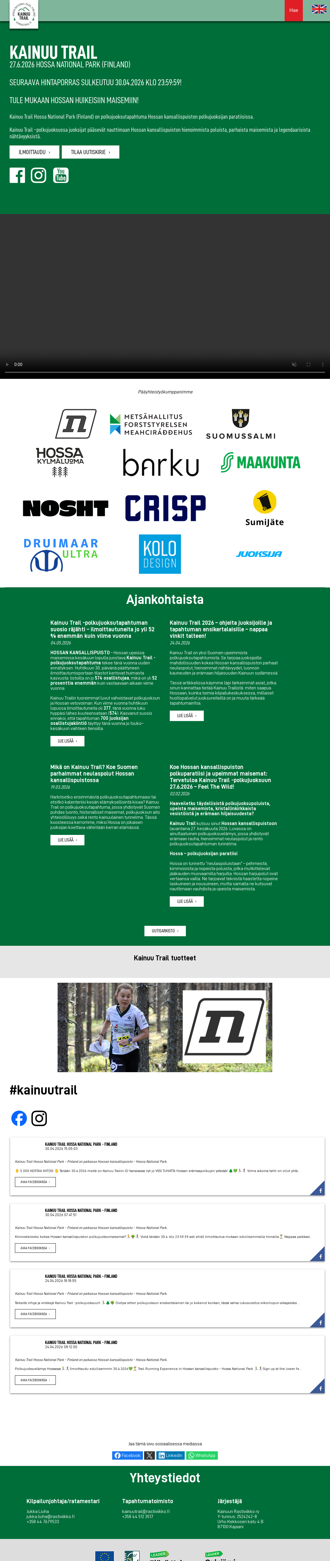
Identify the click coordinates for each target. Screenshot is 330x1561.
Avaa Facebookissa (34, 1182)
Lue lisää (65, 741)
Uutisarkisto (163, 930)
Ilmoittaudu (32, 152)
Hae (293, 10)
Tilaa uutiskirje (88, 152)
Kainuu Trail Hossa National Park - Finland (81, 1144)
